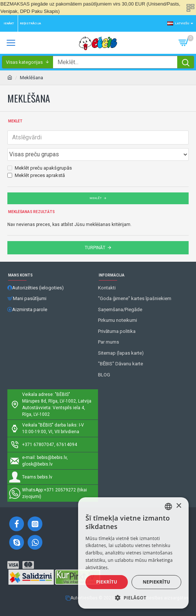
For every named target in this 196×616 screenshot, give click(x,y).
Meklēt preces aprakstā (36, 175)
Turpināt (95, 247)
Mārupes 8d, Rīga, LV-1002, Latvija (56, 401)
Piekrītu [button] (106, 582)
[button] (133, 597)
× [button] (178, 506)
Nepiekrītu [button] (156, 582)
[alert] (133, 553)
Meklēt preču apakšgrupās (39, 168)
